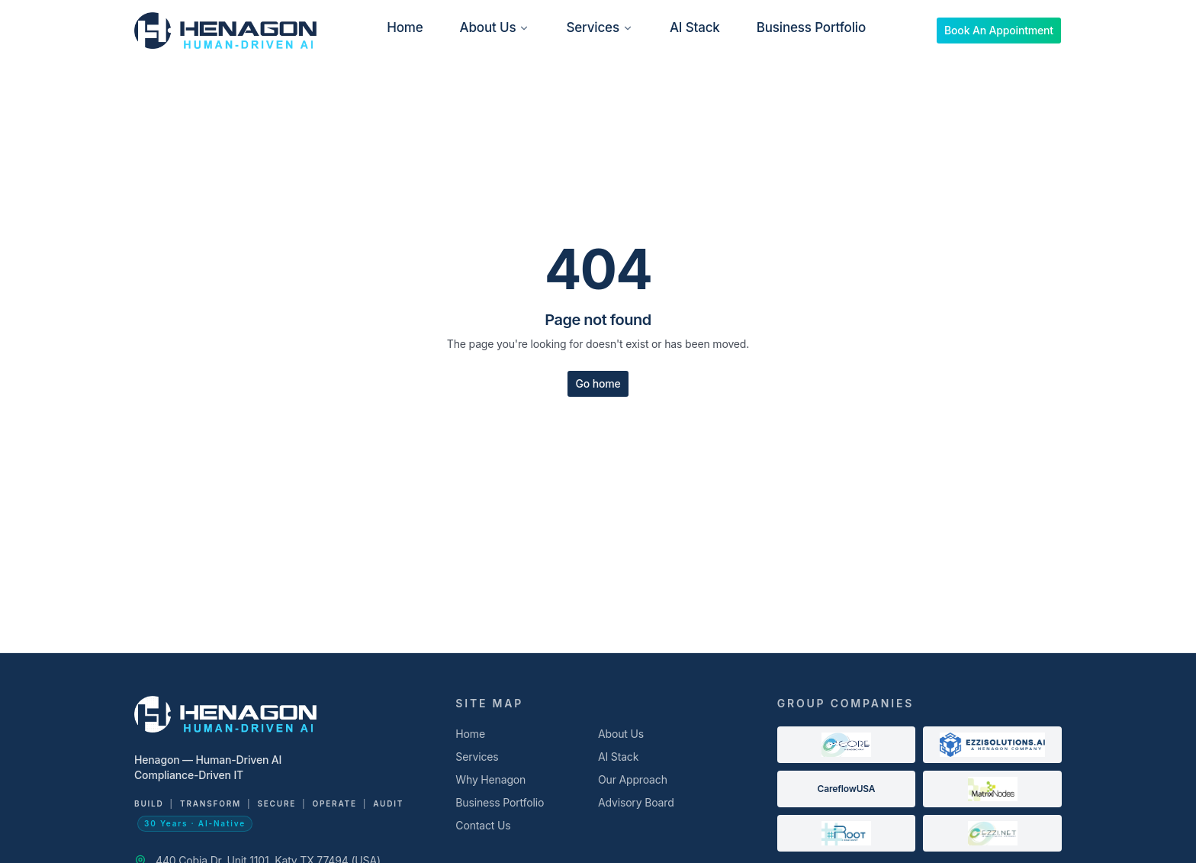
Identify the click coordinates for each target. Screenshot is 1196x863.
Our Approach (632, 779)
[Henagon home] (225, 30)
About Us (495, 27)
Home (405, 27)
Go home (597, 383)
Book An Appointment (998, 30)
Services (599, 27)
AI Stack (695, 27)
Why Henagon (490, 779)
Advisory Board (636, 802)
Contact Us (482, 825)
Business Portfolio (811, 27)
